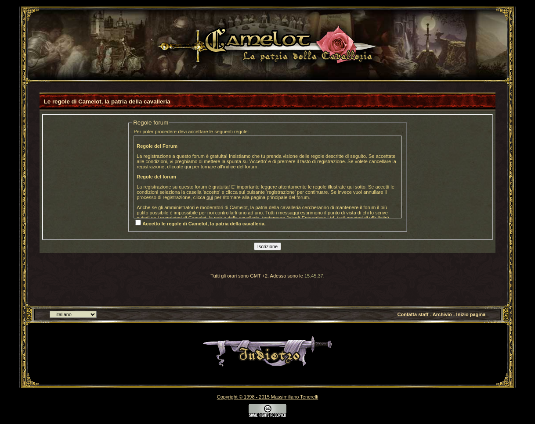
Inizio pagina (471, 314)
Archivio (442, 314)
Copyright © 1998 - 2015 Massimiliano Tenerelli (267, 396)
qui (187, 166)
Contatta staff (413, 314)
